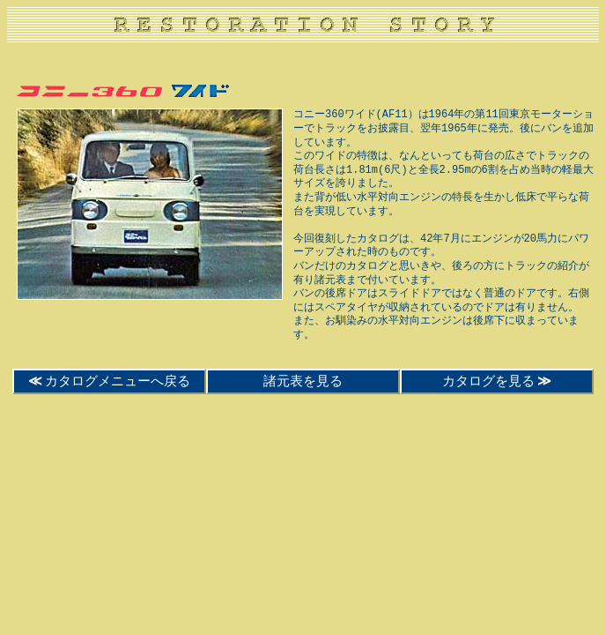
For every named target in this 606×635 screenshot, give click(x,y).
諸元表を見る (303, 381)
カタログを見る (497, 381)
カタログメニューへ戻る (109, 381)
